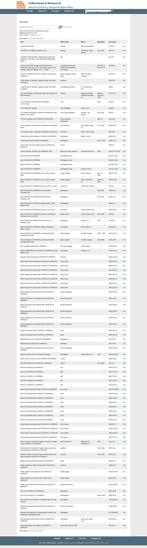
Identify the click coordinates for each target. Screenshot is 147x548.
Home (30, 11)
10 (40, 38)
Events (55, 11)
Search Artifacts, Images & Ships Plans (50, 7)
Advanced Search (103, 12)
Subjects (69, 11)
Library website (70, 543)
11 (42, 38)
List (39, 35)
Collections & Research (44, 3)
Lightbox (26, 35)
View (124, 46)
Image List (33, 35)
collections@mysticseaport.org (95, 543)
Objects (42, 11)
